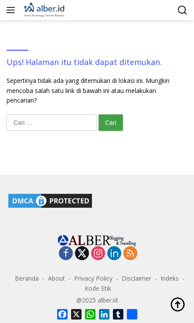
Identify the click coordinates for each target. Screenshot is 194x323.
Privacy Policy (93, 278)
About (56, 278)
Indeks (169, 278)
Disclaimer (136, 278)
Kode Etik (98, 288)
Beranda (27, 278)
